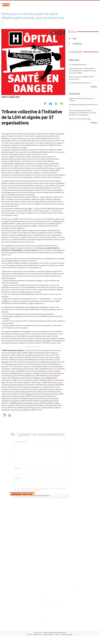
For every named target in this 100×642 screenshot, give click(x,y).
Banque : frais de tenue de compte (80, 122)
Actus (72, 31)
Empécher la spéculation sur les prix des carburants (82, 102)
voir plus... (94, 90)
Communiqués (77, 44)
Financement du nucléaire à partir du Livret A (83, 109)
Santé (6, 5)
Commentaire (21, 485)
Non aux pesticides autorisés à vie (80, 86)
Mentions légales (48, 634)
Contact (29, 634)
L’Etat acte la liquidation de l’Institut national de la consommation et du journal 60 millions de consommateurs (82, 116)
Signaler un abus (37, 634)
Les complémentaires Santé (77, 68)
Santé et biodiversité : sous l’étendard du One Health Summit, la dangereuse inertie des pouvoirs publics (82, 73)
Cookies (57, 634)
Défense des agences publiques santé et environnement (81, 81)
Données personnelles (67, 634)
